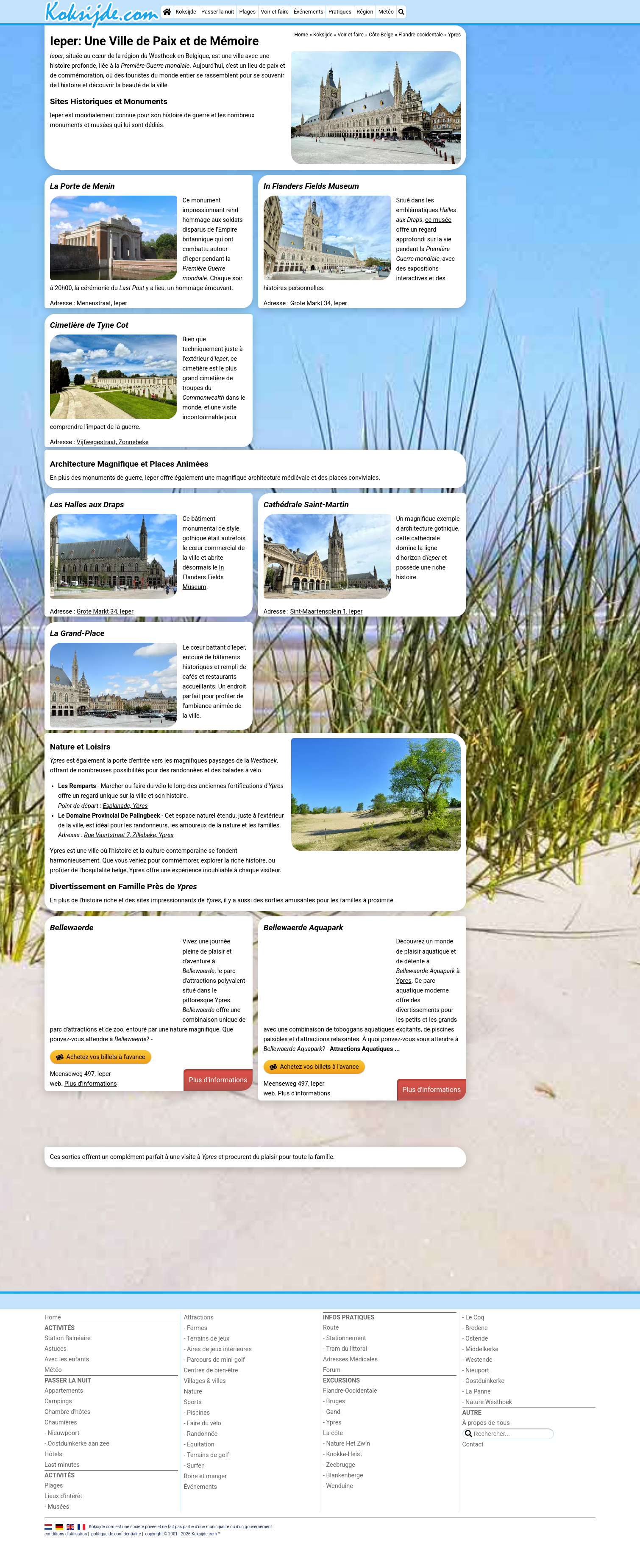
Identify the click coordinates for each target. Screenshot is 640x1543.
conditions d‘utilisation (66, 1534)
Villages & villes (205, 1381)
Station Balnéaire (68, 1338)
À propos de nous (486, 1423)
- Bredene (475, 1328)
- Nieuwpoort (62, 1433)
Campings (58, 1401)
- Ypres (332, 1422)
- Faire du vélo (202, 1423)
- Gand (331, 1412)
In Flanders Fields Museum (203, 577)
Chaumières (61, 1422)
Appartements (64, 1390)
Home (53, 1317)
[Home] (167, 12)
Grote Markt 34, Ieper (318, 303)
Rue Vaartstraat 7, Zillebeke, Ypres (128, 835)
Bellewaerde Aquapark (303, 927)
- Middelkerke (480, 1349)
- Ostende (475, 1338)
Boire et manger (205, 1476)
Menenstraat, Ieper (102, 303)
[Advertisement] (531, 220)
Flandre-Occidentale (350, 1390)
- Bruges (334, 1401)
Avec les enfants (67, 1359)
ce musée (438, 220)
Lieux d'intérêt (63, 1496)
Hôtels (53, 1454)
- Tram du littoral (345, 1348)
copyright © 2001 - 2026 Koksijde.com (181, 1534)
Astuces (56, 1348)
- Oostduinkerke (483, 1381)
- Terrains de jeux (207, 1338)
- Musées (57, 1506)
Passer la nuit (217, 11)
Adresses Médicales (350, 1359)
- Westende (477, 1359)
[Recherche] (401, 12)
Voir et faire (274, 11)
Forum (331, 1370)
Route (331, 1327)
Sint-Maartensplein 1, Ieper (326, 611)
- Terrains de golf (206, 1455)
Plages (247, 11)
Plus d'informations (90, 1083)
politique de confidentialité (116, 1534)
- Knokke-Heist (342, 1454)
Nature (193, 1391)
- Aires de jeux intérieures (218, 1349)
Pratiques (339, 11)
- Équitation (199, 1444)
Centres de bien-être (211, 1370)
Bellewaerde (72, 927)
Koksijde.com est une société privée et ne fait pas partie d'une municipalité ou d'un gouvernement (180, 1526)
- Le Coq (473, 1317)
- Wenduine (338, 1486)
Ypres (222, 1000)
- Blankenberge (343, 1475)
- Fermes (196, 1328)
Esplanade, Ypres (125, 806)
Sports (193, 1402)
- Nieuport (475, 1370)
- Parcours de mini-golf (214, 1359)
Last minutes (62, 1464)
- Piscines (197, 1412)
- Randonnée (201, 1434)
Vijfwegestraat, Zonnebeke (112, 442)
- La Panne (476, 1391)
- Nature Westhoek (487, 1402)
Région (364, 11)
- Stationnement (344, 1338)
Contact (473, 1444)
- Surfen (194, 1465)
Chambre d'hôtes (67, 1412)
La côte (333, 1433)
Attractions (199, 1317)
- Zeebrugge (339, 1464)
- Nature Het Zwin (346, 1443)
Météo (386, 11)
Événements (308, 11)
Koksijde (185, 11)
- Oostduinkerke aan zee (77, 1443)
